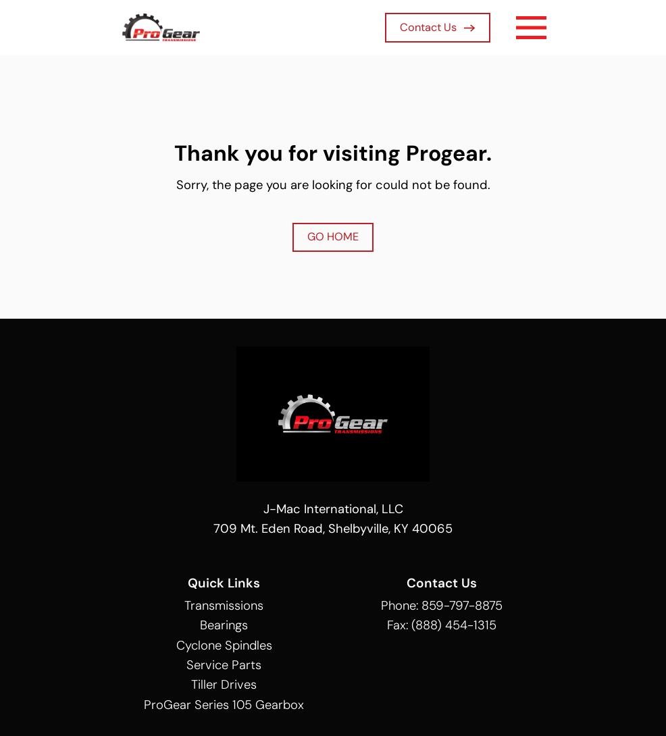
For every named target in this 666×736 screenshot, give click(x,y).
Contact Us (437, 27)
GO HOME (333, 237)
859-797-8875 (462, 606)
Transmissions (223, 606)
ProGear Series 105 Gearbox (224, 705)
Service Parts (223, 665)
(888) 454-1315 (453, 625)
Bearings (224, 625)
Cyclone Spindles (224, 645)
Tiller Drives (224, 685)
